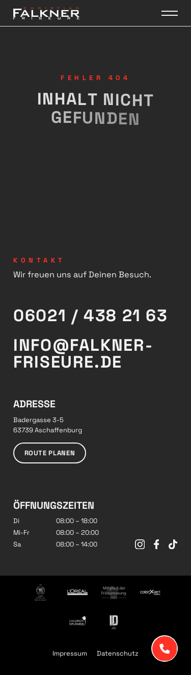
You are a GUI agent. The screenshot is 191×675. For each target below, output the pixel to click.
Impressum (69, 653)
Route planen (49, 453)
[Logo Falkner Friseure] (46, 13)
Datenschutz (118, 653)
